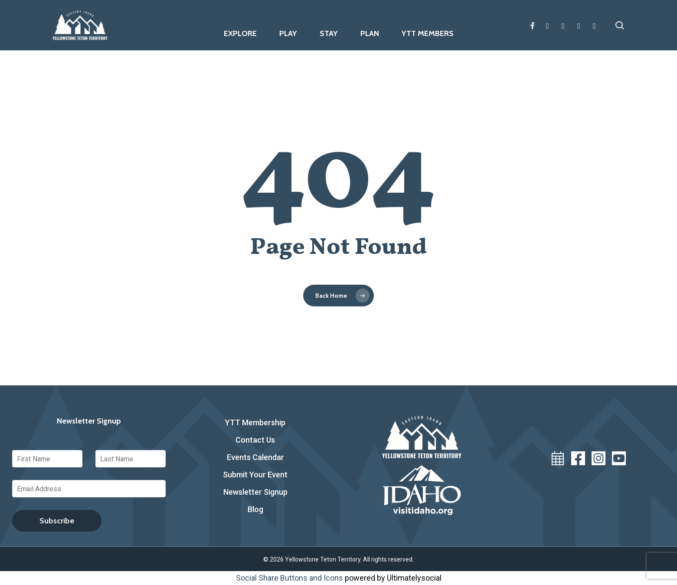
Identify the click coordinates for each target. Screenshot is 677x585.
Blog (255, 509)
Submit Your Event (255, 474)
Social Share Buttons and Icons (289, 577)
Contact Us (255, 439)
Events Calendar (255, 457)
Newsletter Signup (255, 491)
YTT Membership (255, 422)
